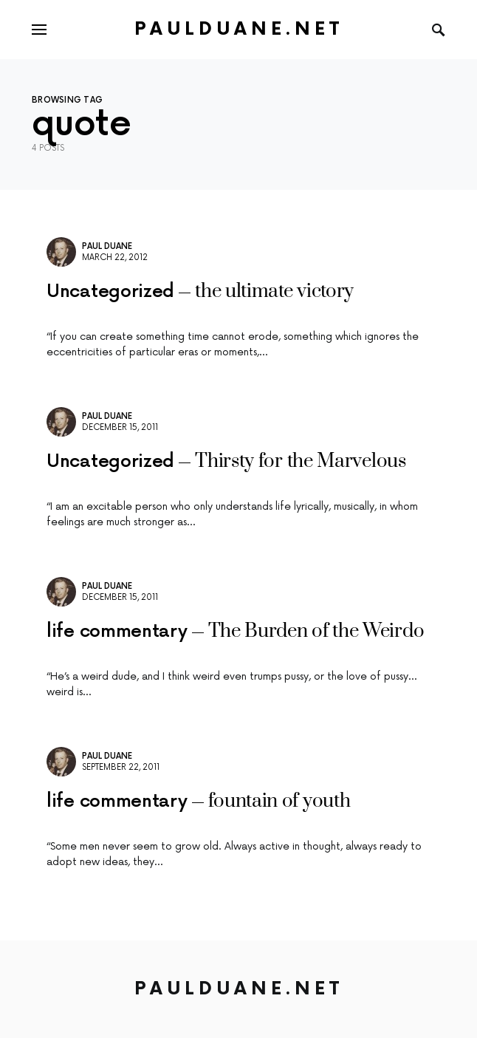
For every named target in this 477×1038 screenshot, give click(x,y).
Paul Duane (107, 246)
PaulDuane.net (238, 29)
